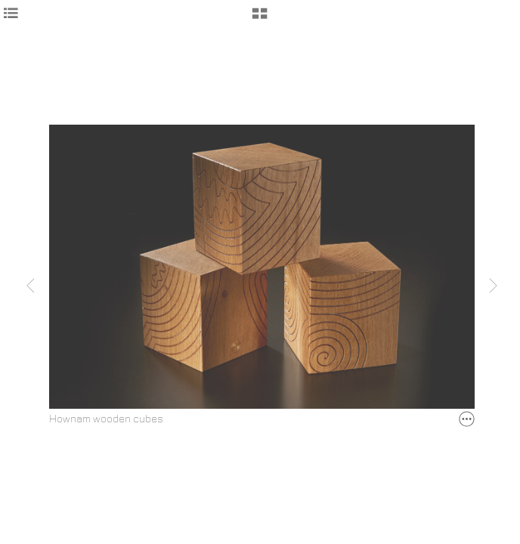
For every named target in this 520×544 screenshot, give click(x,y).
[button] (259, 18)
